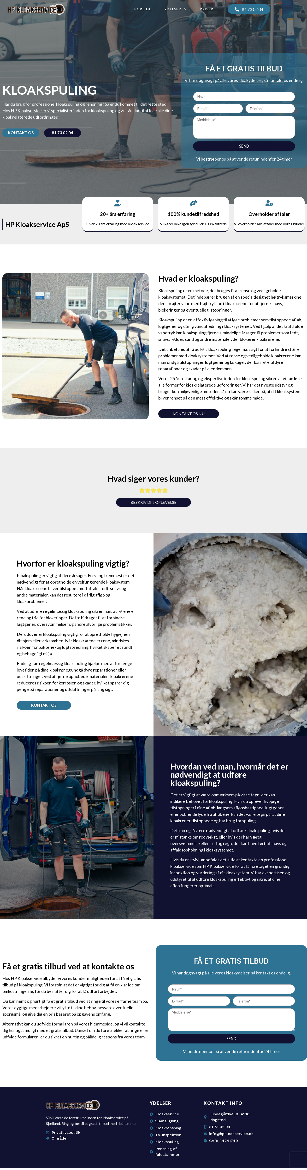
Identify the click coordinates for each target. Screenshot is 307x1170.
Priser (206, 9)
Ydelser (175, 9)
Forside (142, 9)
